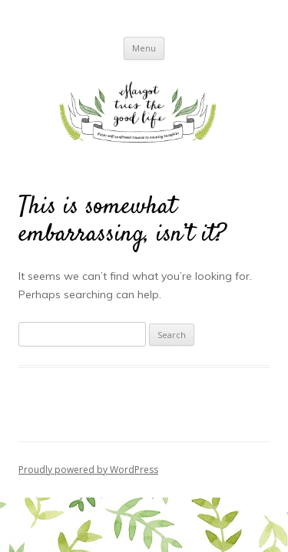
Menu (144, 48)
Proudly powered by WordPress (88, 469)
